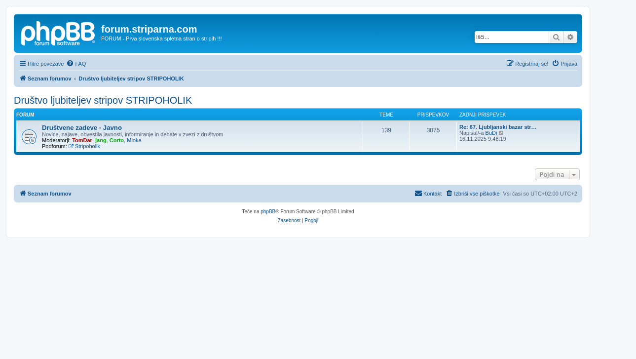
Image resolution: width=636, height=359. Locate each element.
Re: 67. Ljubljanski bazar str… (498, 127)
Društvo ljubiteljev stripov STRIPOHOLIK (103, 100)
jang (101, 140)
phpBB (268, 211)
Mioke (134, 140)
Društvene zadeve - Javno (82, 127)
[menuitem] (76, 64)
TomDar (82, 140)
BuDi (491, 133)
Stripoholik (84, 146)
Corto (117, 140)
